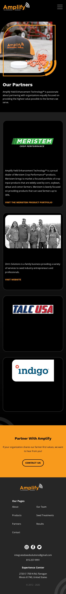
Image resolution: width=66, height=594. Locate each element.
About (15, 506)
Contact (16, 532)
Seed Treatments (45, 515)
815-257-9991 (33, 559)
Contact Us (33, 462)
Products (17, 515)
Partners (16, 523)
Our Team (41, 506)
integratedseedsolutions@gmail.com (33, 555)
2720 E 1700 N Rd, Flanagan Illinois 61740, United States (33, 575)
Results (40, 523)
